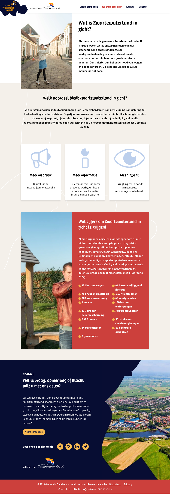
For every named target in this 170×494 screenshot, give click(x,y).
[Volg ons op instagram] (68, 447)
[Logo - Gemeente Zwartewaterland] (51, 6)
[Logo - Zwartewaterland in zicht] (14, 8)
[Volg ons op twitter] (85, 447)
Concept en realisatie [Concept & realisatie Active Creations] (85, 489)
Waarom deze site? (112, 6)
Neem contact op (34, 432)
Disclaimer (115, 484)
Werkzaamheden (89, 6)
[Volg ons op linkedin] (77, 447)
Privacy (128, 484)
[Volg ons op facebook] (60, 447)
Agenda (130, 6)
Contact (143, 6)
